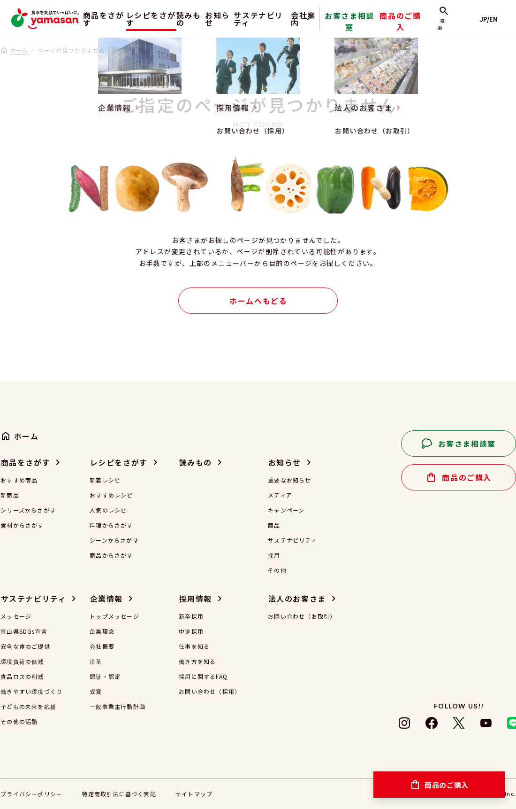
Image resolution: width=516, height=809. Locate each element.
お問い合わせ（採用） (210, 691)
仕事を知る (194, 646)
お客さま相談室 (377, 25)
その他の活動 (19, 721)
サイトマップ (193, 794)
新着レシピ (105, 480)
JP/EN (493, 18)
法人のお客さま (297, 598)
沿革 (96, 661)
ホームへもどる (258, 300)
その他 (277, 570)
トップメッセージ (114, 616)
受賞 (96, 691)
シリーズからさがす (28, 510)
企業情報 (106, 598)
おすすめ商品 (19, 480)
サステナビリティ (280, 19)
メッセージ (15, 616)
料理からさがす (111, 525)
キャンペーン (286, 510)
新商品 (9, 495)
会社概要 (102, 646)
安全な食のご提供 (25, 646)
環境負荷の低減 (22, 661)
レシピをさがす (148, 19)
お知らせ (228, 19)
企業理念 (102, 631)
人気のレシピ (108, 510)
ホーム (19, 50)
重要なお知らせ (289, 480)
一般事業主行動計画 (117, 706)
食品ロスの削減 (22, 676)
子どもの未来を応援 (28, 706)
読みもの (191, 19)
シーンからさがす (114, 540)
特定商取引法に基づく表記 (119, 794)
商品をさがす (96, 19)
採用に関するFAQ (203, 676)
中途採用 (191, 631)
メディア (280, 495)
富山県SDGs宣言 (23, 631)
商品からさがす (111, 555)
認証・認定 (105, 676)
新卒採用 (191, 616)
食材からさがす (22, 525)
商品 (274, 525)
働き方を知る (197, 661)
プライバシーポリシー (31, 794)
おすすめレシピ (111, 495)
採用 (274, 555)
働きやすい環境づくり (31, 691)
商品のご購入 (417, 25)
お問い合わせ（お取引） (302, 616)
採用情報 (195, 598)
